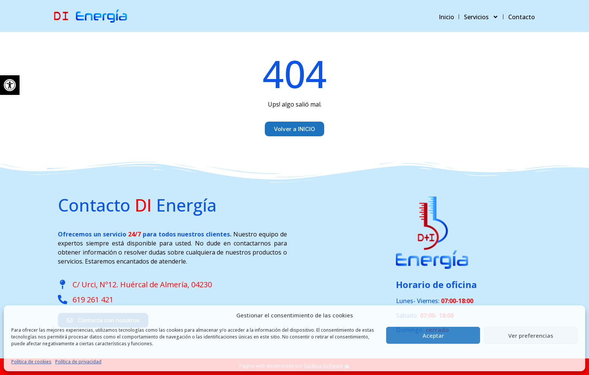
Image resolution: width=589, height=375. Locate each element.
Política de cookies (31, 361)
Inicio (446, 17)
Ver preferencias (530, 335)
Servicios (481, 17)
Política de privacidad (78, 361)
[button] (10, 85)
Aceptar (433, 335)
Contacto (521, 17)
